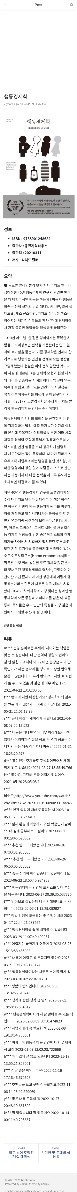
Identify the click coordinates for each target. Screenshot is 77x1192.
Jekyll (24, 1184)
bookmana (28, 1180)
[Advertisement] (38, 48)
